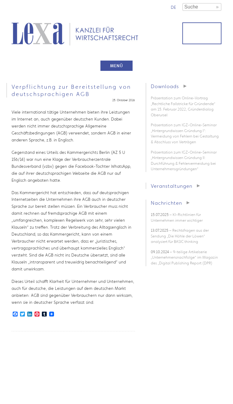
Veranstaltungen (171, 186)
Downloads (165, 86)
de (173, 7)
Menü (116, 65)
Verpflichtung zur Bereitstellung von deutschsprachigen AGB (71, 90)
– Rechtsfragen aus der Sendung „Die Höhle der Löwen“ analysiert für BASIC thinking (180, 236)
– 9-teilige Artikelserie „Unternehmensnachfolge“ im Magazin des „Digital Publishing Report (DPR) (184, 257)
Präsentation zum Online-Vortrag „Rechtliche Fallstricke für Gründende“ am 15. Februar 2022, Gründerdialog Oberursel (183, 106)
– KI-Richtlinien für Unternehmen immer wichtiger (177, 217)
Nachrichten (166, 203)
